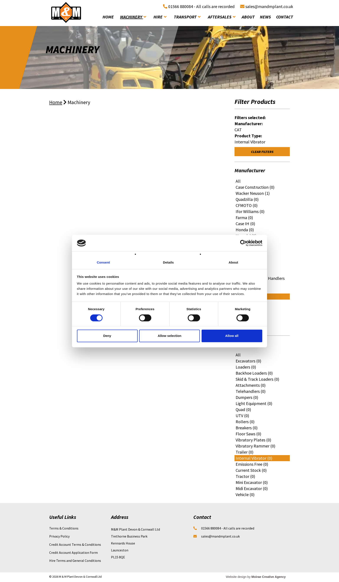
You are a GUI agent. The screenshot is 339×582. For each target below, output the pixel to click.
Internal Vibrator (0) (254, 458)
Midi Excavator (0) (252, 488)
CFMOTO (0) (247, 205)
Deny (107, 336)
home (108, 17)
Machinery (79, 102)
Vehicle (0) (245, 494)
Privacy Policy (59, 536)
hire (159, 17)
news (265, 17)
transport (187, 17)
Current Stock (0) (251, 470)
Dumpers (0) (247, 397)
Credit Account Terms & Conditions (75, 544)
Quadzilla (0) (247, 199)
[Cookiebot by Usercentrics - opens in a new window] (243, 243)
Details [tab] (168, 262)
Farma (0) (244, 217)
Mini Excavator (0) (252, 482)
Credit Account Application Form (73, 552)
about (248, 17)
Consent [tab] (103, 262)
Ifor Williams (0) (250, 211)
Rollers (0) (245, 421)
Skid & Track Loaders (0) (257, 379)
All (238, 181)
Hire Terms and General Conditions (75, 560)
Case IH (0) (245, 223)
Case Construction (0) (255, 187)
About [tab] (233, 262)
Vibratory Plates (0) (253, 440)
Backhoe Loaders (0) (254, 373)
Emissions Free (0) (252, 464)
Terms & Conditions (63, 528)
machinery (133, 17)
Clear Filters (262, 151)
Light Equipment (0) (254, 403)
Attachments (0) (251, 385)
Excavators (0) (248, 361)
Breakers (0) (247, 427)
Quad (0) (243, 409)
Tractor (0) (245, 476)
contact (284, 17)
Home (55, 102)
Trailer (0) (244, 452)
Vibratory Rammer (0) (255, 446)
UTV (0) (242, 415)
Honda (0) (245, 229)
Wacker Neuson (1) (253, 193)
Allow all (231, 336)
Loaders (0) (246, 367)
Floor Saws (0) (248, 433)
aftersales (221, 17)
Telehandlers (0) (251, 391)
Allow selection (169, 336)
